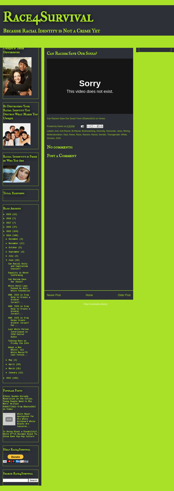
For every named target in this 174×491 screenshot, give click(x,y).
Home (89, 295)
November (14, 243)
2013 (9, 378)
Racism (86, 134)
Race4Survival (48, 17)
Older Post (124, 295)
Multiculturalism (54, 134)
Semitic (102, 134)
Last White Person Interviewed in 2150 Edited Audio (18, 333)
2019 (9, 214)
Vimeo (102, 118)
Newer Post (54, 295)
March (12, 368)
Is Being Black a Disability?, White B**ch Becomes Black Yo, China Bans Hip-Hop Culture (20, 434)
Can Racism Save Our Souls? (62, 118)
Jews (119, 131)
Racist (94, 134)
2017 (9, 223)
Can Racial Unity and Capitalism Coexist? (18, 266)
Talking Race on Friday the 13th (18, 342)
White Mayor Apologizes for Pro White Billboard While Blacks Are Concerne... (26, 420)
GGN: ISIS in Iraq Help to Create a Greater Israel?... (19, 299)
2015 (9, 231)
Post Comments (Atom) (95, 304)
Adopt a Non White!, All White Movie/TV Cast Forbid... (18, 351)
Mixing (126, 131)
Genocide (111, 131)
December (14, 239)
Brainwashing (88, 131)
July (12, 256)
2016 (9, 227)
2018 (9, 218)
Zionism (51, 138)
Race (78, 134)
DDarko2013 (88, 118)
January (13, 373)
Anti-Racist (65, 131)
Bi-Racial (76, 131)
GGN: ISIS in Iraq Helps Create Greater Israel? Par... (18, 322)
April (12, 364)
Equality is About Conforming (18, 274)
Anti (56, 131)
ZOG (58, 138)
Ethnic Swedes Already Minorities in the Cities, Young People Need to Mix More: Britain (18, 400)
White (124, 134)
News (72, 134)
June (12, 260)
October (13, 247)
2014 (9, 235)
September (15, 252)
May (11, 360)
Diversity (100, 131)
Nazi (66, 134)
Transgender (113, 134)
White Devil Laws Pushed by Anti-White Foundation (19, 288)
